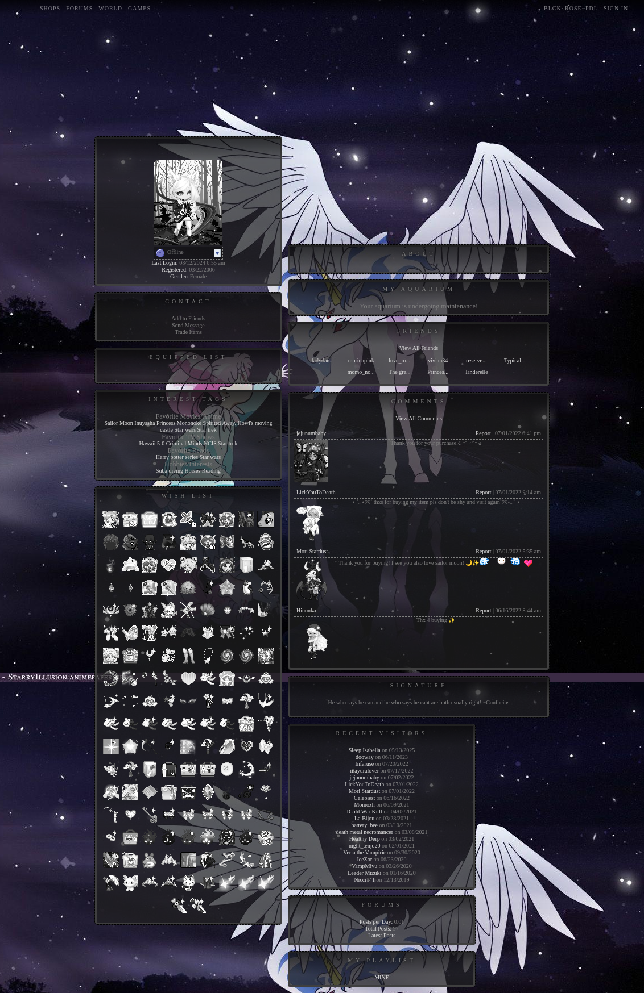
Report (483, 433)
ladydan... (323, 360)
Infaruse (364, 764)
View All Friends (418, 348)
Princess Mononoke (178, 423)
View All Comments (418, 418)
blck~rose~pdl (571, 8)
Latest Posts (381, 935)
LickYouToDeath (316, 492)
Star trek (207, 430)
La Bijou (364, 818)
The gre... (399, 372)
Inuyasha (144, 423)
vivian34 (438, 360)
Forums (79, 8)
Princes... (437, 372)
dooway (365, 757)
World (110, 8)
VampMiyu (364, 866)
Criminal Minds (184, 443)
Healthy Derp (364, 839)
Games (139, 8)
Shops (50, 8)
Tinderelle (476, 372)
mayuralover (364, 770)
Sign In (616, 8)
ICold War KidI (364, 811)
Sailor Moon (119, 423)
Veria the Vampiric (364, 852)
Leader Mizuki (364, 873)
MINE (381, 977)
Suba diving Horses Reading (188, 471)
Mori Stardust (312, 551)
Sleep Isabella (365, 750)
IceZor (364, 859)
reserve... (476, 360)
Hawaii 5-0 (152, 443)
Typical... (514, 360)
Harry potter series (177, 457)
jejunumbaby (311, 433)
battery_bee (364, 825)
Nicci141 (364, 880)
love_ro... (399, 360)
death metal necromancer (364, 832)
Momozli (364, 805)
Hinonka (306, 610)
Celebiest (364, 798)
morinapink (361, 360)
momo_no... (361, 372)
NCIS (210, 443)
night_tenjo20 (365, 845)
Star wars (185, 430)
